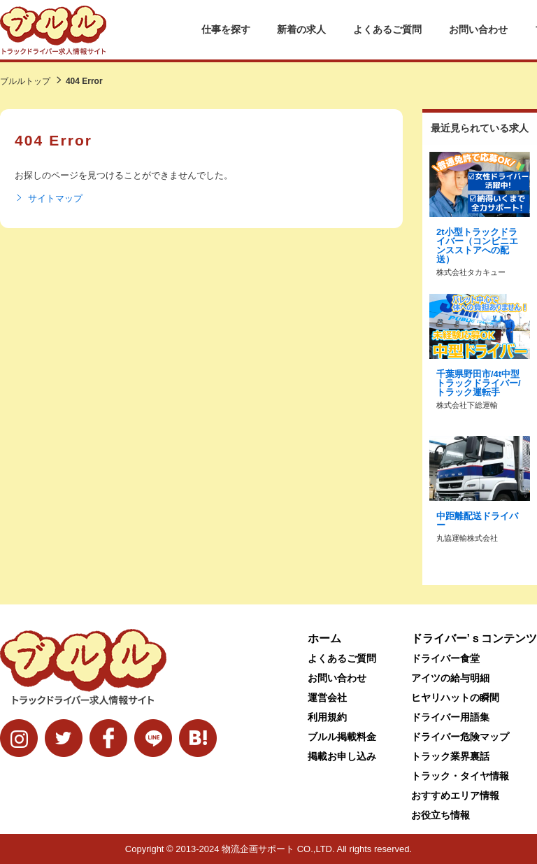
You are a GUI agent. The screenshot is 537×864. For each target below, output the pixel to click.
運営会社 (327, 697)
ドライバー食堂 (445, 658)
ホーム (324, 638)
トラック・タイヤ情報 (460, 775)
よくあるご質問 (387, 29)
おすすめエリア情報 (455, 795)
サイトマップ (49, 199)
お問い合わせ (478, 29)
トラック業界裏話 (450, 756)
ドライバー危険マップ (460, 736)
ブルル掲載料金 (342, 736)
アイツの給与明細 (450, 678)
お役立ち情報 (440, 815)
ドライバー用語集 (450, 717)
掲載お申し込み (342, 756)
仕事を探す (225, 29)
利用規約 (327, 717)
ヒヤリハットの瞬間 (455, 697)
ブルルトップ (25, 81)
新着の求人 (301, 29)
